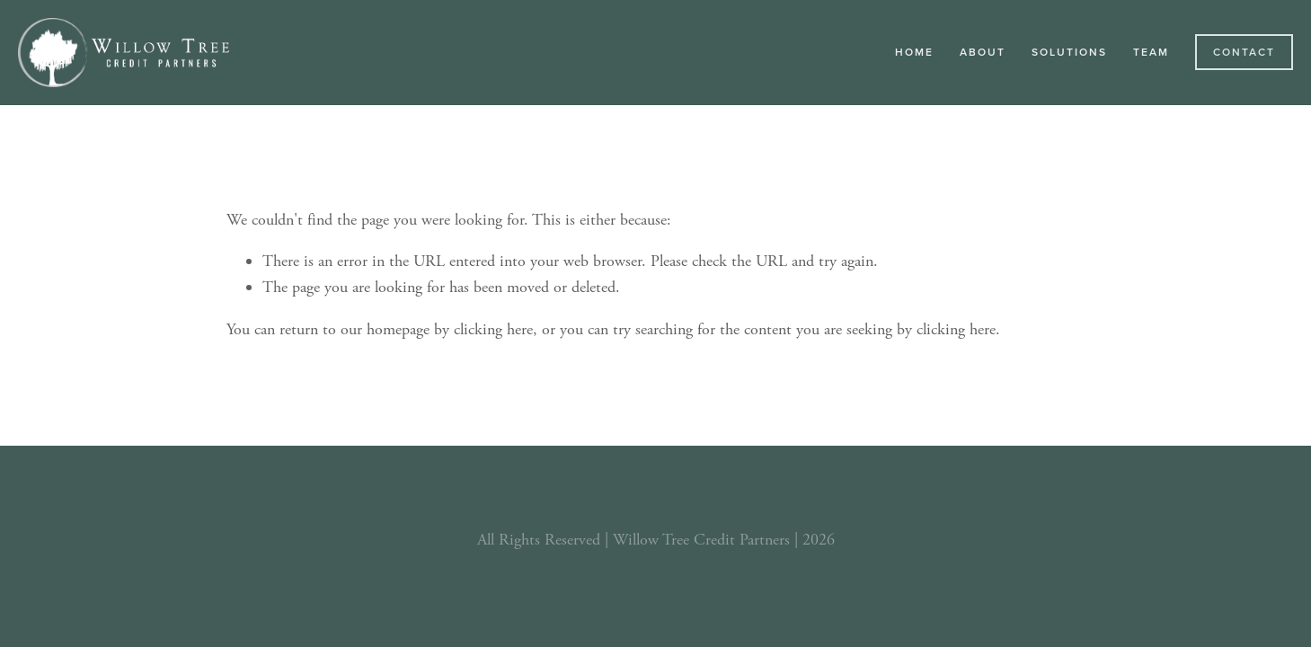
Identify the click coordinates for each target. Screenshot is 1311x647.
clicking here (493, 329)
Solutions (1069, 51)
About (982, 51)
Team (1151, 51)
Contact (1244, 51)
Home (914, 51)
